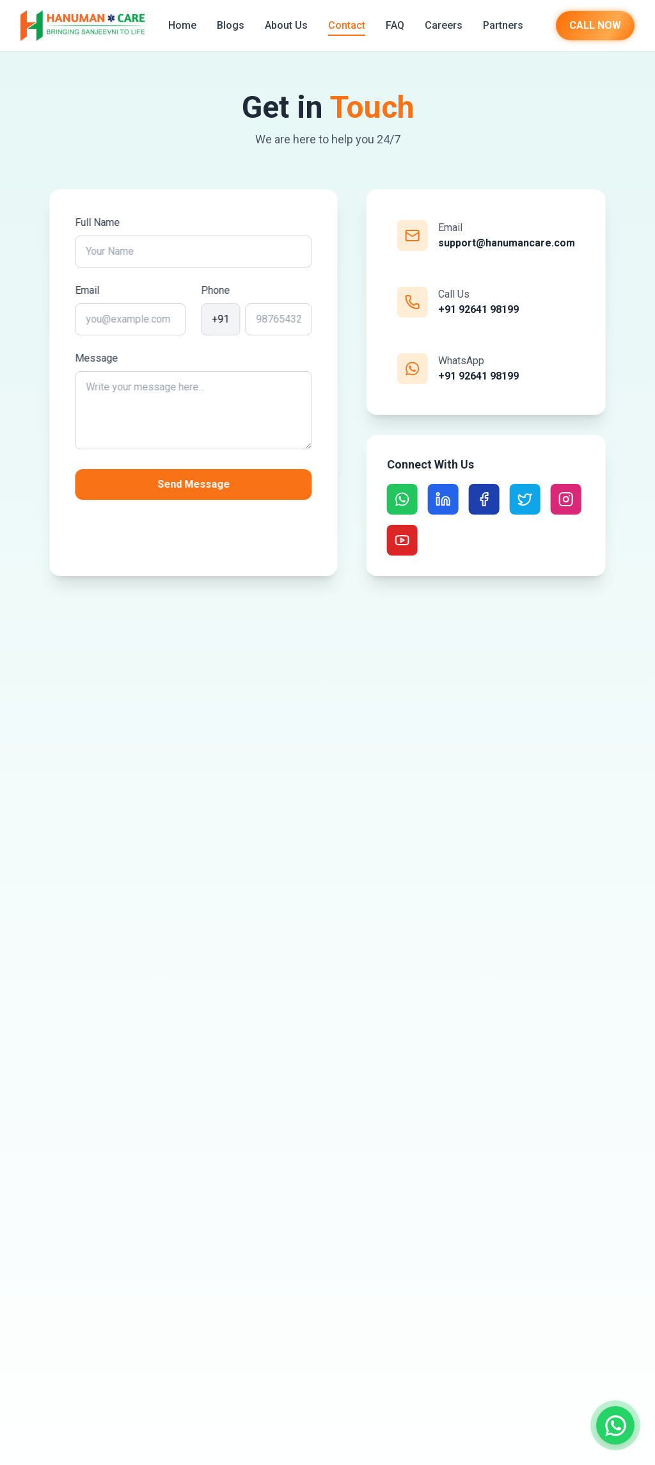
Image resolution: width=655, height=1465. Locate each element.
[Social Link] (400, 499)
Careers (443, 25)
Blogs (230, 25)
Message (98, 358)
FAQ (395, 25)
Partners (503, 25)
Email (89, 290)
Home (182, 25)
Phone (217, 290)
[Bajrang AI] (619, 1392)
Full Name (99, 222)
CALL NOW (595, 25)
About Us (286, 25)
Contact (346, 25)
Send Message (195, 484)
